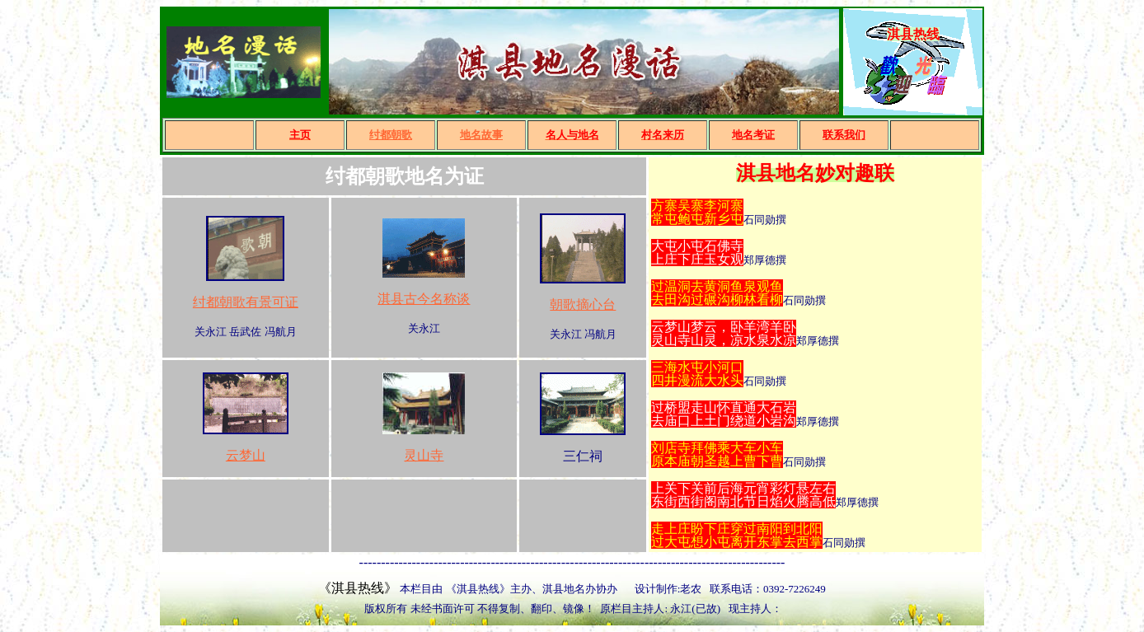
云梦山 (245, 455)
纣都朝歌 (390, 135)
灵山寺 (423, 455)
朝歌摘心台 (583, 304)
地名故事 (481, 135)
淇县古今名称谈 (423, 299)
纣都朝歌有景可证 (245, 302)
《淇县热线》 (357, 588)
